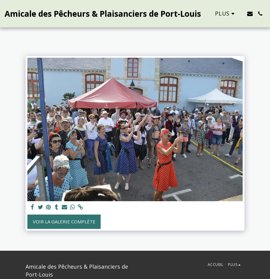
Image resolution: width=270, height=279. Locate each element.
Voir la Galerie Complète (64, 222)
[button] (250, 13)
